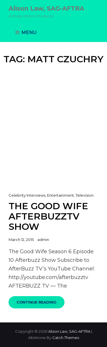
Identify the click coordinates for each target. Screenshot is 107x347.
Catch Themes (65, 337)
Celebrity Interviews (27, 195)
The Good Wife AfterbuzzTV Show (48, 216)
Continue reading (40, 304)
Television (85, 195)
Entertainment (60, 195)
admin (43, 239)
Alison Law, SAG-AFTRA (46, 8)
